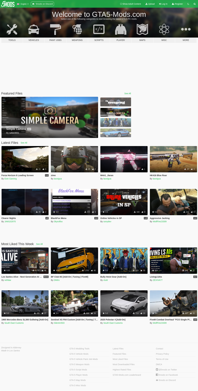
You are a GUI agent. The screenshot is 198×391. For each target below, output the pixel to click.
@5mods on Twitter (166, 369)
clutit (105, 280)
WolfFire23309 (160, 221)
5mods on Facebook (167, 375)
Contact (159, 348)
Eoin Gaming (11, 178)
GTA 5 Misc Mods (78, 385)
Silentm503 (59, 323)
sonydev (107, 221)
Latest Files (118, 348)
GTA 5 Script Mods (78, 369)
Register (177, 4)
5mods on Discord (166, 380)
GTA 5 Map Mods (78, 380)
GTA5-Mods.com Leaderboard (127, 375)
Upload (150, 4)
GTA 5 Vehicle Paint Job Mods (84, 359)
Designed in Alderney (11, 347)
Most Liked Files (120, 359)
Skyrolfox (58, 221)
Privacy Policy (162, 354)
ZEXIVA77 (157, 280)
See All (127, 93)
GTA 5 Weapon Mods (80, 364)
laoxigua (58, 178)
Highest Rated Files (122, 369)
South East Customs (14, 323)
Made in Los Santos (10, 350)
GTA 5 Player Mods (79, 375)
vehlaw (8, 280)
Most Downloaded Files (124, 364)
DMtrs (56, 280)
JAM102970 (10, 221)
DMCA (159, 364)
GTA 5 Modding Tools (80, 348)
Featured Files (119, 354)
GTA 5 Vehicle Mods (79, 354)
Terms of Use (162, 359)
